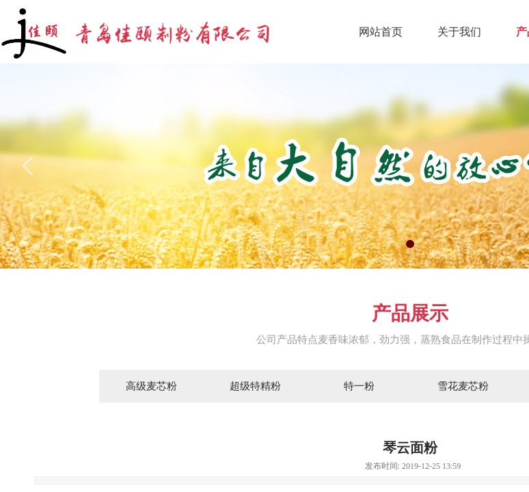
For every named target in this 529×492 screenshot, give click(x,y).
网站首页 (381, 32)
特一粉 (359, 386)
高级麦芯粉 (151, 386)
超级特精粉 (255, 386)
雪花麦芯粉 (463, 386)
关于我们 (459, 32)
